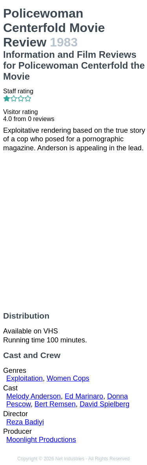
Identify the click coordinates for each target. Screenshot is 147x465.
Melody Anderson (33, 396)
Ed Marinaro (84, 396)
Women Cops (68, 378)
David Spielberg (104, 404)
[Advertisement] (73, 232)
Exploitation (24, 378)
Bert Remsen (55, 404)
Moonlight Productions (41, 440)
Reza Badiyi (25, 422)
